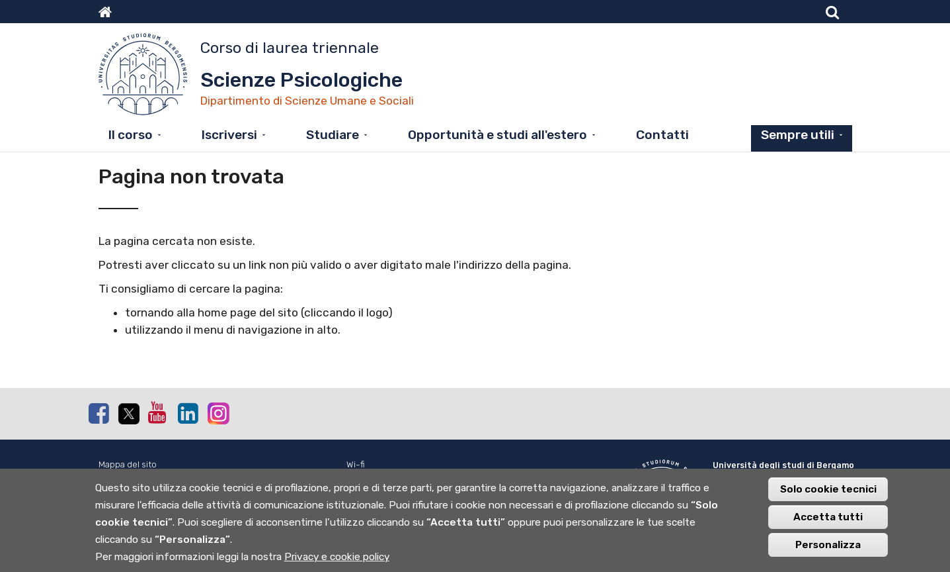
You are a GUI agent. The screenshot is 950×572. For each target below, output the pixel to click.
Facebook (98, 413)
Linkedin (188, 413)
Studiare (332, 134)
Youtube (158, 412)
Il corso (130, 134)
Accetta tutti (828, 522)
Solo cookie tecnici (828, 494)
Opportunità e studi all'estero (497, 134)
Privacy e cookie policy (336, 561)
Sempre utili (797, 134)
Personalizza (828, 549)
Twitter (128, 414)
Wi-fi (355, 464)
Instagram (217, 413)
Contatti (662, 134)
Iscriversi (229, 134)
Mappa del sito (128, 464)
